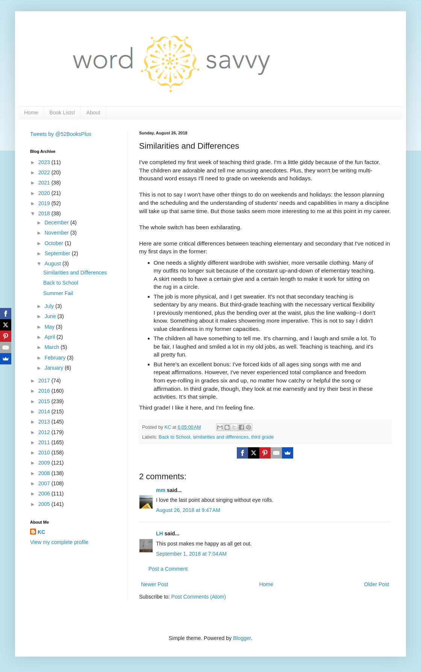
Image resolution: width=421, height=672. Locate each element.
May (50, 327)
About (93, 113)
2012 (44, 432)
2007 (44, 483)
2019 (44, 203)
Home (31, 113)
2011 (44, 442)
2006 (44, 494)
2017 (44, 381)
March (52, 347)
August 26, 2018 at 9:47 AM (188, 510)
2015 (44, 401)
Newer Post (154, 584)
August (53, 264)
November (57, 233)
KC (41, 532)
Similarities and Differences (75, 273)
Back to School (174, 437)
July (49, 306)
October (54, 243)
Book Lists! (62, 113)
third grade (262, 437)
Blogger (242, 638)
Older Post (376, 584)
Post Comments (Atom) (198, 597)
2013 (44, 422)
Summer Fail (58, 293)
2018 (44, 213)
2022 (44, 172)
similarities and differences (220, 437)
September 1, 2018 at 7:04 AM (191, 554)
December (57, 222)
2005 (44, 504)
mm (160, 490)
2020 (44, 193)
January (54, 368)
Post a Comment (168, 569)
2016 (44, 391)
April (50, 337)
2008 (44, 473)
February (55, 358)
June (50, 316)
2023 (44, 162)
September (57, 253)
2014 (44, 411)
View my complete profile (59, 542)
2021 (44, 183)
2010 (44, 453)
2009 (44, 463)
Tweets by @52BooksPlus (60, 134)
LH (159, 533)
